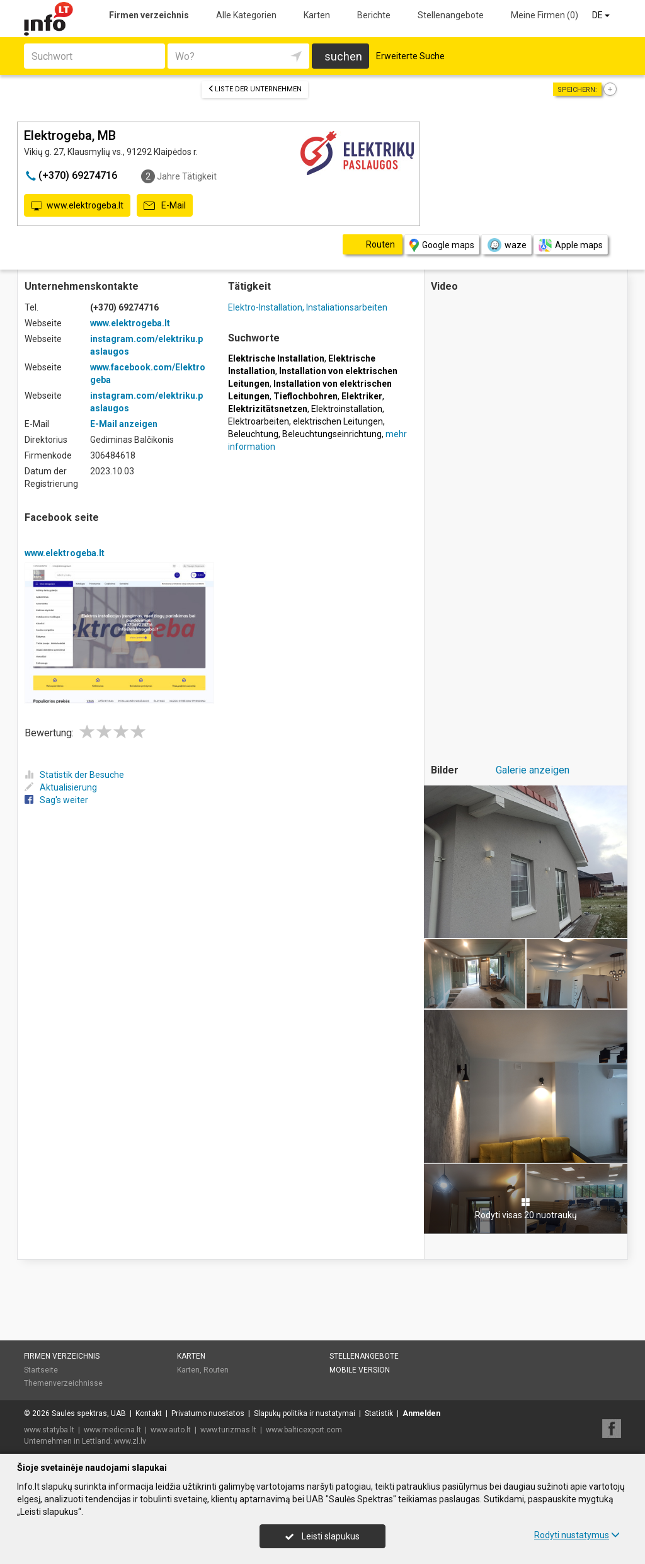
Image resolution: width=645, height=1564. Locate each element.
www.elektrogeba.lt (77, 206)
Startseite (41, 1370)
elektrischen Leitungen (338, 421)
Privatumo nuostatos (207, 1413)
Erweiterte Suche (410, 56)
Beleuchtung (253, 434)
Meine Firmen (544, 15)
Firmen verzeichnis (149, 15)
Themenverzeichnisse (63, 1383)
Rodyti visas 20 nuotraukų (526, 1208)
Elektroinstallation (346, 409)
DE (602, 15)
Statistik (379, 1413)
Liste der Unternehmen (255, 89)
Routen (216, 1370)
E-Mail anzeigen (123, 424)
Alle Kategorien (246, 15)
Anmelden (421, 1413)
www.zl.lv (130, 1441)
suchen (343, 56)
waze (506, 245)
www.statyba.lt (49, 1429)
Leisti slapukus (322, 1536)
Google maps (441, 245)
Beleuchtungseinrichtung (332, 434)
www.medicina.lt (112, 1429)
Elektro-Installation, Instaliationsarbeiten (307, 307)
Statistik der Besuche (74, 775)
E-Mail (165, 206)
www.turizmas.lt (228, 1429)
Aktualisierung (61, 787)
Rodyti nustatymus (577, 1535)
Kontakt (148, 1413)
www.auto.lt (171, 1429)
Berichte (374, 15)
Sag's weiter (56, 800)
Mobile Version (359, 1370)
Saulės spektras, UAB (89, 1413)
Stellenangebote (451, 15)
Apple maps (571, 245)
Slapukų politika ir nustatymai (304, 1413)
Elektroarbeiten (258, 421)
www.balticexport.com (304, 1429)
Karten (317, 15)
